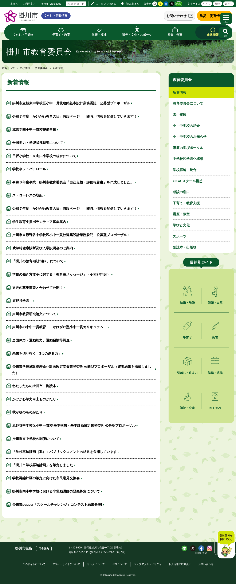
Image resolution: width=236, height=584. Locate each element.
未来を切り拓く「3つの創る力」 (36, 353)
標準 (217, 3)
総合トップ (8, 68)
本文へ (14, 3)
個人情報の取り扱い (180, 564)
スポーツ (179, 236)
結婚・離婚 (187, 302)
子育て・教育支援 (186, 203)
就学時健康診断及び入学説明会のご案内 (42, 248)
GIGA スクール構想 (187, 181)
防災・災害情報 (211, 16)
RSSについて (119, 564)
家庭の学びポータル (188, 148)
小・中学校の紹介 (186, 125)
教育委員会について (188, 103)
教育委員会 (41, 68)
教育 (215, 337)
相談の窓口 (181, 192)
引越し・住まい (187, 372)
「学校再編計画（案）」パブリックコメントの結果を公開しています (64, 452)
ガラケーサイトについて (66, 564)
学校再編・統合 (184, 170)
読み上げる (132, 3)
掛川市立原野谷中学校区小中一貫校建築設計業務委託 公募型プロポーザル (69, 235)
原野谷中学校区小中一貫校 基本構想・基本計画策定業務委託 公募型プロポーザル (73, 425)
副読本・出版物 (184, 247)
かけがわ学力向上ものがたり (34, 399)
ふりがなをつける (106, 3)
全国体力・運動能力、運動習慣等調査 (41, 340)
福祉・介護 (187, 408)
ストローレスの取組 (27, 195)
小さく (207, 3)
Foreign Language (51, 3)
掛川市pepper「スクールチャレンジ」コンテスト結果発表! (57, 504)
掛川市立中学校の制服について (35, 439)
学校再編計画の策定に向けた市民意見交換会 (46, 478)
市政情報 (25, 68)
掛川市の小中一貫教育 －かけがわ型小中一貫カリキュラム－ (59, 327)
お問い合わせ (176, 16)
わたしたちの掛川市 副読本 (34, 386)
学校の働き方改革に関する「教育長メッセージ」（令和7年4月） (61, 274)
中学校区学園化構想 (188, 159)
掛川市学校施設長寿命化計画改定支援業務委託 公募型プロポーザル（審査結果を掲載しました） (81, 370)
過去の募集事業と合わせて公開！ (37, 287)
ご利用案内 (29, 3)
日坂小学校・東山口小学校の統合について (44, 156)
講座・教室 (181, 214)
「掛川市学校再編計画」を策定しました (42, 465)
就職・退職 (215, 372)
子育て (187, 337)
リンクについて (96, 564)
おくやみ (215, 408)
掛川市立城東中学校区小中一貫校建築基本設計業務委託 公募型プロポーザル (71, 103)
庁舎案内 (44, 548)
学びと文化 (181, 225)
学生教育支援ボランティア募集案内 (39, 222)
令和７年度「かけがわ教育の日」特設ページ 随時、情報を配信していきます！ (74, 116)
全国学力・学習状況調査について (37, 143)
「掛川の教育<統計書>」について (37, 261)
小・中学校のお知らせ (189, 136)
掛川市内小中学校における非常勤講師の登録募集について (56, 491)
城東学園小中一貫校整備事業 (34, 129)
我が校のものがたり (27, 412)
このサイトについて (34, 564)
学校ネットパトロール (29, 169)
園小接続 (179, 114)
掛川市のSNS (201, 553)
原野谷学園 (22, 301)
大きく (228, 3)
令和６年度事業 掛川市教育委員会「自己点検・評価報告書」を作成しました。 (73, 182)
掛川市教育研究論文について (34, 314)
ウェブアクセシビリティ (148, 564)
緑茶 (178, 3)
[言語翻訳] (76, 4)
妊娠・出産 (215, 302)
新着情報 (179, 92)
